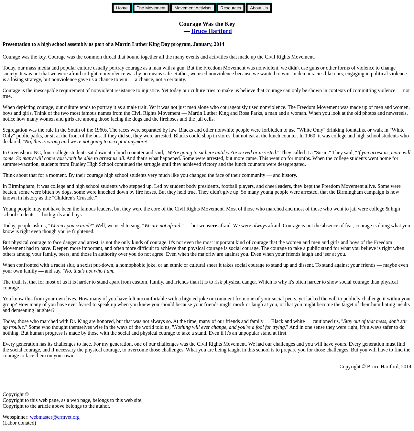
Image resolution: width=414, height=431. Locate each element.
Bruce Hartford (211, 30)
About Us (259, 7)
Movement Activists (192, 7)
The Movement (151, 7)
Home (122, 7)
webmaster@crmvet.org (55, 417)
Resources (231, 7)
